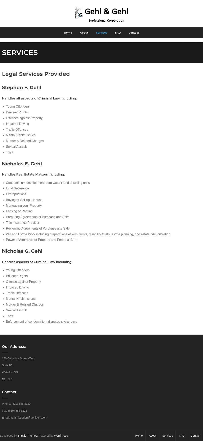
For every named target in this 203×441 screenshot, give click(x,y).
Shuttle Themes (27, 431)
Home (139, 431)
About (152, 431)
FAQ (182, 431)
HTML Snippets (86, 439)
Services (167, 431)
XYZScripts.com (116, 439)
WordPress (61, 431)
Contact (195, 431)
